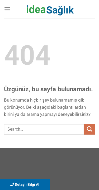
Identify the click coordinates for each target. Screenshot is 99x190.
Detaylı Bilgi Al (24, 184)
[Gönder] (89, 129)
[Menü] (7, 9)
